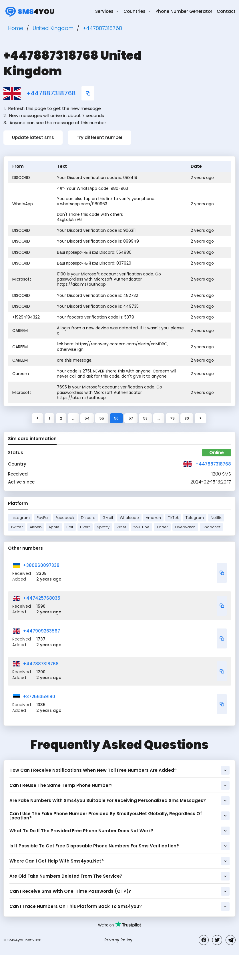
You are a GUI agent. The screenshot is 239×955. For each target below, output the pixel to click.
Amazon (153, 517)
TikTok (173, 517)
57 (131, 418)
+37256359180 (39, 696)
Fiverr (85, 527)
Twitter (17, 527)
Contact (226, 11)
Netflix (216, 517)
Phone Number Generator (184, 11)
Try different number (100, 137)
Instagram (20, 517)
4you (29, 11)
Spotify (103, 527)
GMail (107, 517)
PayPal (43, 517)
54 (87, 418)
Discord (88, 517)
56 (116, 418)
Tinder (162, 527)
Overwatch (185, 527)
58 (145, 418)
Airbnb (36, 527)
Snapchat (211, 527)
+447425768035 (41, 598)
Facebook (64, 517)
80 (187, 418)
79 (172, 418)
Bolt (69, 527)
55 (101, 418)
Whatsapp (129, 517)
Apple (54, 527)
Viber (121, 527)
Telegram (195, 517)
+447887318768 (51, 93)
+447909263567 (41, 631)
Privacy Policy (118, 940)
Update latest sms (33, 137)
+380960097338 (41, 565)
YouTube (141, 527)
